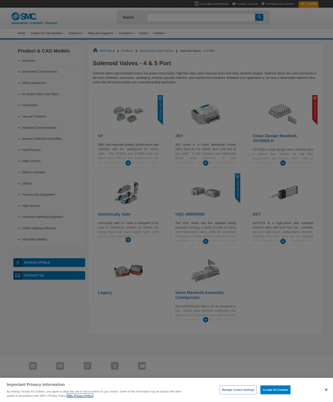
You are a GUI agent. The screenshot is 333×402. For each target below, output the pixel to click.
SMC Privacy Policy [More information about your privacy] (80, 399)
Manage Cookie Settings (238, 393)
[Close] (326, 393)
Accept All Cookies (275, 393)
